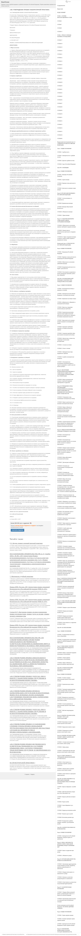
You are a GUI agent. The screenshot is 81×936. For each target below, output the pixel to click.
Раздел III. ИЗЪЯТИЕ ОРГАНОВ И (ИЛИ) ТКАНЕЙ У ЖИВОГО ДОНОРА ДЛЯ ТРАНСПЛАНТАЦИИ (66, 737)
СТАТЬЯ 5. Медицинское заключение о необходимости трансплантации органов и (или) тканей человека (66, 699)
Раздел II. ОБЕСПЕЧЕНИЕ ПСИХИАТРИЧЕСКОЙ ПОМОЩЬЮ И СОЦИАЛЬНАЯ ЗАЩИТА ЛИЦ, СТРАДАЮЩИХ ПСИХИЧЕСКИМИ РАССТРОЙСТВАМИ (65, 373)
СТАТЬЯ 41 (59, 89)
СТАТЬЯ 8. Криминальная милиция (65, 203)
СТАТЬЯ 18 (59, 43)
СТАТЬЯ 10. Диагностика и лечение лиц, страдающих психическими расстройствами (66, 340)
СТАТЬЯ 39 (59, 85)
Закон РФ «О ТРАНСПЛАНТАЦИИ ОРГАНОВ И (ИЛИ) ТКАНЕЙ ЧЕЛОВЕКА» (65, 669)
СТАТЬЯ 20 (59, 50)
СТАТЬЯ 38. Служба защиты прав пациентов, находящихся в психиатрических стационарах (64, 530)
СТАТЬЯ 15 (59, 31)
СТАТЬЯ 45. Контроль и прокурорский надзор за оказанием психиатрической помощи (65, 588)
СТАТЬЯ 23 (59, 61)
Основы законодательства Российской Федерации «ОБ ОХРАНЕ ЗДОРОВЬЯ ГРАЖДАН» (65, 907)
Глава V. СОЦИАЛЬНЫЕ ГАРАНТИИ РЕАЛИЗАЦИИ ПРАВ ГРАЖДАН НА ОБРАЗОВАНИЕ (65, 648)
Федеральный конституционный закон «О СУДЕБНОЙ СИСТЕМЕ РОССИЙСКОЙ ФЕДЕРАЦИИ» (66, 143)
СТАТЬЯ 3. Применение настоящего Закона (66, 298)
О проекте (27, 774)
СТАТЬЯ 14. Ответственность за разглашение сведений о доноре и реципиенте (64, 764)
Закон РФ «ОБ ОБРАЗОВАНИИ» (64, 627)
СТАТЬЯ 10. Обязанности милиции (64, 211)
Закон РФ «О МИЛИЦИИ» (63, 167)
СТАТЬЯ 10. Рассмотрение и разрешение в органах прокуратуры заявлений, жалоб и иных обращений (66, 274)
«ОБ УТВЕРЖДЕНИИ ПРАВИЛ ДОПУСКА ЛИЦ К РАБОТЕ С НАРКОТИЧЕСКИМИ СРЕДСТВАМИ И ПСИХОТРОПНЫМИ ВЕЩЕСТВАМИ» (28, 678)
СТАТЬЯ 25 (59, 68)
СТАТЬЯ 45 (59, 96)
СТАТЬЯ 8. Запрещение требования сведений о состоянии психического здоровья (65, 328)
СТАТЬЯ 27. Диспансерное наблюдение (65, 462)
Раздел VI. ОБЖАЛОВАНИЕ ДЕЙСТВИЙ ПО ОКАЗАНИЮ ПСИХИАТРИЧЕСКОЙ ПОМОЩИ (66, 602)
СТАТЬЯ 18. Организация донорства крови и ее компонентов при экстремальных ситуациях (66, 900)
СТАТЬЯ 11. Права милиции (63, 215)
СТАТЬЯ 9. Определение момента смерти (66, 726)
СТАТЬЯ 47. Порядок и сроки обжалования (66, 607)
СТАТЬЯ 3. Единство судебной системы (65, 160)
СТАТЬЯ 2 (59, 21)
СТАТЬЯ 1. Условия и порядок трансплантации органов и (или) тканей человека (65, 679)
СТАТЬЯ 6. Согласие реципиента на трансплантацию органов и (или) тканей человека (66, 705)
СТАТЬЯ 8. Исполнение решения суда (65, 817)
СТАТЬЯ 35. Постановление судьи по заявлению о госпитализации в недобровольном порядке (65, 513)
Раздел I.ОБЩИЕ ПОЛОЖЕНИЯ (64, 248)
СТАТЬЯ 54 (59, 127)
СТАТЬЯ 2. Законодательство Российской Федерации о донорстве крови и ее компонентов (66, 837)
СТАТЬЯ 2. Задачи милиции (63, 179)
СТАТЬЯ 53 (59, 124)
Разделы (32, 774)
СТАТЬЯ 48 (59, 106)
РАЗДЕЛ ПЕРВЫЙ (61, 12)
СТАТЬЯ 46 (59, 99)
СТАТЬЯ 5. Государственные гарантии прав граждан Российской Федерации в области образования (66, 641)
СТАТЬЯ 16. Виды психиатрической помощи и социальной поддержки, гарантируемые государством (65, 381)
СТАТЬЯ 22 (59, 57)
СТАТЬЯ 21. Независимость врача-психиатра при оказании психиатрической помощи (66, 417)
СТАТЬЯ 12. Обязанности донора (64, 855)
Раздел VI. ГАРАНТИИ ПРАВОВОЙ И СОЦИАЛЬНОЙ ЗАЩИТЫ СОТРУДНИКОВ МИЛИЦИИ (65, 220)
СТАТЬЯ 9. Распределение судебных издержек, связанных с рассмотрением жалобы (65, 822)
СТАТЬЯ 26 (59, 71)
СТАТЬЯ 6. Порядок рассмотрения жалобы (66, 810)
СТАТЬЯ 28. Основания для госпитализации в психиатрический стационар (65, 467)
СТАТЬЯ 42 (59, 92)
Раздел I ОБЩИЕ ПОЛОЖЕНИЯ (64, 171)
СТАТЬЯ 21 (59, 54)
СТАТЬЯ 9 (59, 28)
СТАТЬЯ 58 (59, 135)
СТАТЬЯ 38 (59, 82)
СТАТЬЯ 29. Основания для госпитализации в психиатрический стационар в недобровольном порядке (65, 474)
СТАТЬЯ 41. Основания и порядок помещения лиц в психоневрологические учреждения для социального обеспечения (66, 548)
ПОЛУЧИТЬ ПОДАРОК (17, 530)
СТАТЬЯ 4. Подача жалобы (63, 801)
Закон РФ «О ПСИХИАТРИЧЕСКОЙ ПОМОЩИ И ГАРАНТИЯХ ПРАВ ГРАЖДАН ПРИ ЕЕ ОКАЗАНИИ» (65, 280)
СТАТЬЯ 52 (59, 120)
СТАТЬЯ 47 (59, 103)
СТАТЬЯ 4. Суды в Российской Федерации (66, 164)
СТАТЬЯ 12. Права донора (63, 747)
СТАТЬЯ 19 (59, 47)
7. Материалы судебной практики (21, 576)
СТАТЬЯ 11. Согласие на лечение (64, 344)
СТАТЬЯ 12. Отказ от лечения (63, 348)
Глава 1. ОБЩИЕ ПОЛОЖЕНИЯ (64, 148)
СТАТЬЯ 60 (59, 138)
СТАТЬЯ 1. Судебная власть (63, 152)
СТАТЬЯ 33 (59, 75)
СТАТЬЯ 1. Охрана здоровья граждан (65, 915)
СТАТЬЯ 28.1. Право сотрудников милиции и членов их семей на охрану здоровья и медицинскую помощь (66, 238)
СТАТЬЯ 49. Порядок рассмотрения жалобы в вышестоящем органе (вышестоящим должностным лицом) (65, 617)
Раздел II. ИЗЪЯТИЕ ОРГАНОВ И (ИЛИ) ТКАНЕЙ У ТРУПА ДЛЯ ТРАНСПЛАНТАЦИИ (66, 717)
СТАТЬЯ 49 (59, 110)
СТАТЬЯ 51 (59, 117)
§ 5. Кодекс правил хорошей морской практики (26, 543)
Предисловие (60, 8)
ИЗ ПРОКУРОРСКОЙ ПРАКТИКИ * (22, 763)
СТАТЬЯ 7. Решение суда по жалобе (65, 813)
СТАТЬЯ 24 (59, 64)
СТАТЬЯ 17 (59, 40)
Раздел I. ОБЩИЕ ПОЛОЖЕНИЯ (64, 285)
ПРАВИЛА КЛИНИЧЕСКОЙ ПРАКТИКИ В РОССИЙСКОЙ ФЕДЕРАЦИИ (15, 934)
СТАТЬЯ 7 (59, 24)
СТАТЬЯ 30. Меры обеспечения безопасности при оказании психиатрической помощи (64, 480)
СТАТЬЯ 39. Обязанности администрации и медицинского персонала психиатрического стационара (66, 536)
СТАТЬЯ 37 (59, 78)
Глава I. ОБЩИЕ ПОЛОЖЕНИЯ (64, 631)
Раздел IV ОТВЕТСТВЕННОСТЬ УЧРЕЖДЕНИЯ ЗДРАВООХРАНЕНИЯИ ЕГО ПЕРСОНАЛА (66, 757)
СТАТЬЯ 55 (59, 131)
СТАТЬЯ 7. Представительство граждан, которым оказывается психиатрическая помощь (66, 322)
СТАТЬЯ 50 (59, 113)
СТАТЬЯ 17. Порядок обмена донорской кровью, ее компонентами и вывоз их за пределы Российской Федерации (66, 894)
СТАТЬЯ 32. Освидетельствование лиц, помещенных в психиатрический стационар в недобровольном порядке (66, 496)
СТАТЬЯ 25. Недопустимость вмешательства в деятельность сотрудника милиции (66, 232)
